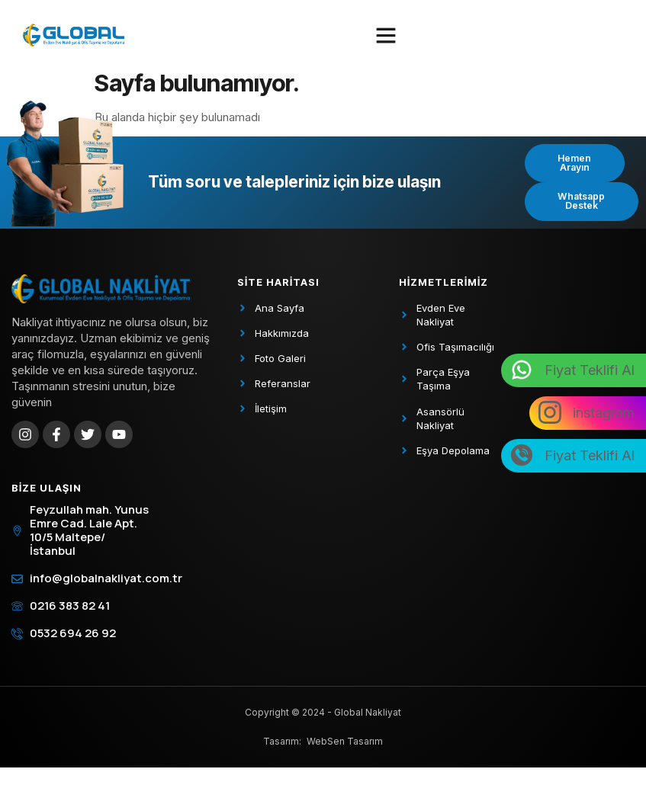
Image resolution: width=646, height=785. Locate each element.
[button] (386, 35)
